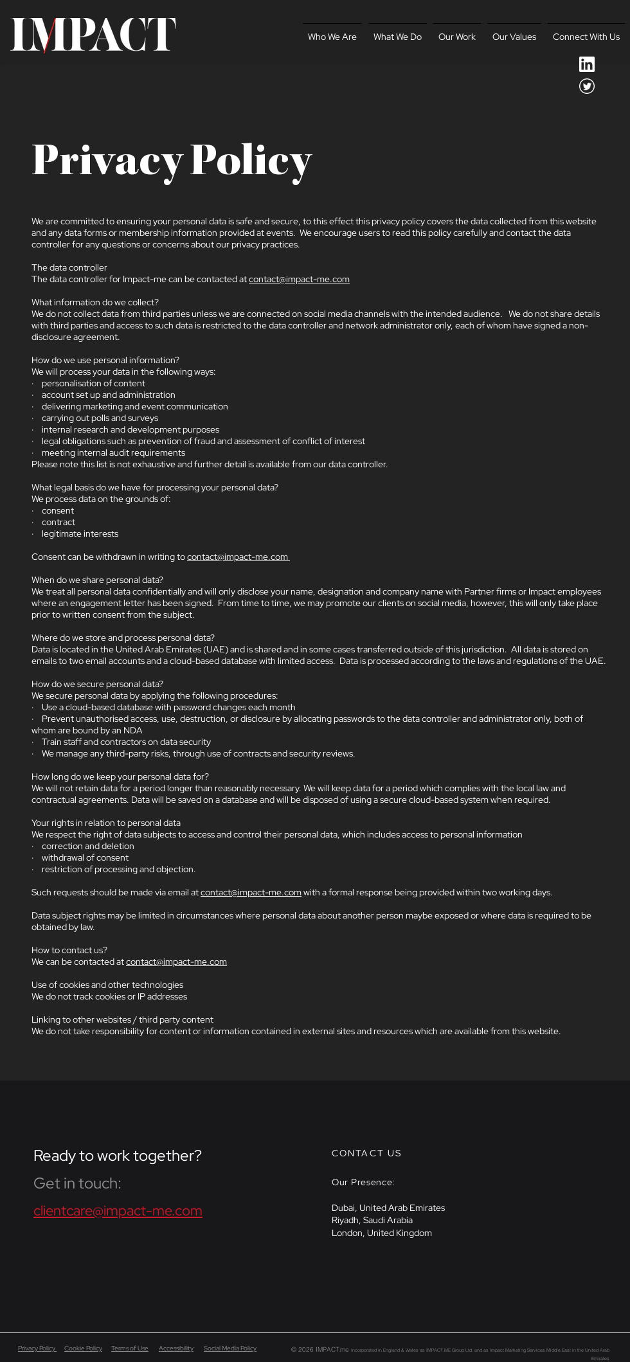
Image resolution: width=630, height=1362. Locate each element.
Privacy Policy (37, 1348)
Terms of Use (129, 1348)
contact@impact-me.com (299, 279)
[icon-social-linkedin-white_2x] (587, 64)
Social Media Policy (230, 1348)
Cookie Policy (83, 1348)
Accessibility (176, 1348)
